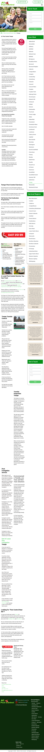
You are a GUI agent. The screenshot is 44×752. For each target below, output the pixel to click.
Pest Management (5, 244)
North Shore (32, 238)
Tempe (16, 614)
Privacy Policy (19, 747)
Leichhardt (32, 129)
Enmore (31, 107)
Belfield (31, 56)
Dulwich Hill (32, 99)
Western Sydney (33, 258)
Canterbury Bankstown (35, 208)
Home (17, 743)
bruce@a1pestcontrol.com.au (7, 292)
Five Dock (31, 112)
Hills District (19, 618)
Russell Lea (32, 164)
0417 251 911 (20, 289)
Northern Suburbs (33, 243)
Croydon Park (32, 91)
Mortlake (31, 142)
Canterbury (32, 79)
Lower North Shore (34, 231)
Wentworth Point (33, 187)
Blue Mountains (33, 198)
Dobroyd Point (32, 94)
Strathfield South (33, 174)
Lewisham (31, 132)
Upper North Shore (34, 253)
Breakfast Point (33, 61)
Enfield (31, 104)
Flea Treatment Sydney (16, 286)
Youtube (3, 687)
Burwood (31, 64)
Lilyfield (31, 137)
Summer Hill (32, 177)
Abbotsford (32, 41)
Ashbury (31, 46)
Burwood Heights (33, 66)
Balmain (31, 51)
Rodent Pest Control (18, 283)
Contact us (18, 745)
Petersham (32, 152)
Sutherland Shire (33, 251)
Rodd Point (32, 159)
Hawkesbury (32, 221)
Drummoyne (32, 96)
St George (31, 248)
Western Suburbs (33, 256)
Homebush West (33, 124)
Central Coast (32, 211)
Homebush (32, 122)
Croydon (31, 89)
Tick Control (10, 283)
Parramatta (32, 246)
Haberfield (31, 119)
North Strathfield (33, 149)
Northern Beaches (33, 241)
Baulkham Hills (11, 618)
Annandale (32, 44)
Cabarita (31, 69)
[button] (42, 5)
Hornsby (31, 226)
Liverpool (31, 233)
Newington (32, 144)
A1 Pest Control (6, 33)
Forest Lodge (32, 114)
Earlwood (31, 102)
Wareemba (32, 184)
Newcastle (31, 236)
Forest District (32, 218)
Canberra (31, 203)
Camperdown (32, 71)
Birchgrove (32, 59)
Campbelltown (32, 206)
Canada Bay (32, 76)
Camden (31, 201)
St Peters (31, 167)
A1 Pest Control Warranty (21, 705)
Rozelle (31, 162)
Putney (31, 154)
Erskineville (32, 109)
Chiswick (31, 81)
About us (22, 743)
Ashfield (31, 49)
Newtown (31, 147)
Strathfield (31, 172)
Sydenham (31, 179)
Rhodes (31, 157)
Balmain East (32, 54)
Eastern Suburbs (33, 213)
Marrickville (32, 139)
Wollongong (32, 261)
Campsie (31, 74)
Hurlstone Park (33, 127)
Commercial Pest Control (9, 280)
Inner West (13, 33)
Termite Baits (4, 285)
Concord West (32, 86)
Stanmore (31, 169)
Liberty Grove (32, 134)
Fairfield (31, 216)
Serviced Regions (34, 194)
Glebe (30, 117)
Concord (31, 84)
